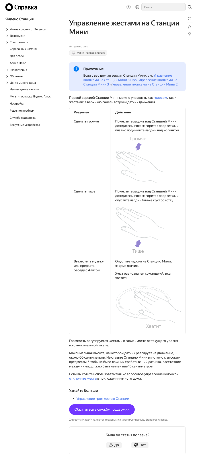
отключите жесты (83, 379)
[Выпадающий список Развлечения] (30, 70)
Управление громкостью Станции (102, 399)
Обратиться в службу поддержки (101, 409)
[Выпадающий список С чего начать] (30, 42)
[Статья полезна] (190, 27)
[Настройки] (129, 7)
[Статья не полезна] (190, 34)
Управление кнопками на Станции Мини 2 (145, 84)
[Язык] (137, 7)
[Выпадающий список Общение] (30, 76)
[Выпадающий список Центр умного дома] (30, 83)
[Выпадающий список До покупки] (30, 36)
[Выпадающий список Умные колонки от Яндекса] (30, 29)
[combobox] (163, 7)
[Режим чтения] (190, 19)
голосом (160, 98)
